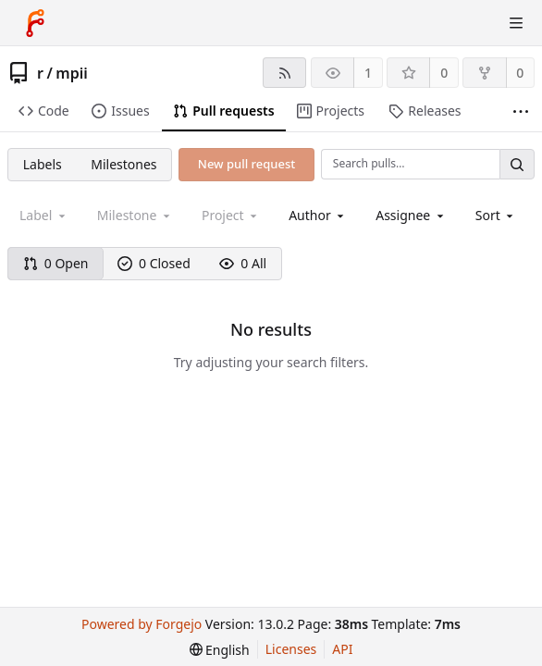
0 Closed (154, 263)
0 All (242, 263)
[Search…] (517, 164)
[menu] (496, 215)
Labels (42, 164)
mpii (71, 73)
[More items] (521, 111)
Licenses (291, 649)
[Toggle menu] (516, 23)
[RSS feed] (284, 72)
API (342, 649)
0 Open (56, 263)
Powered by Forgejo (141, 624)
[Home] (35, 23)
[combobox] (318, 215)
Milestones (123, 164)
